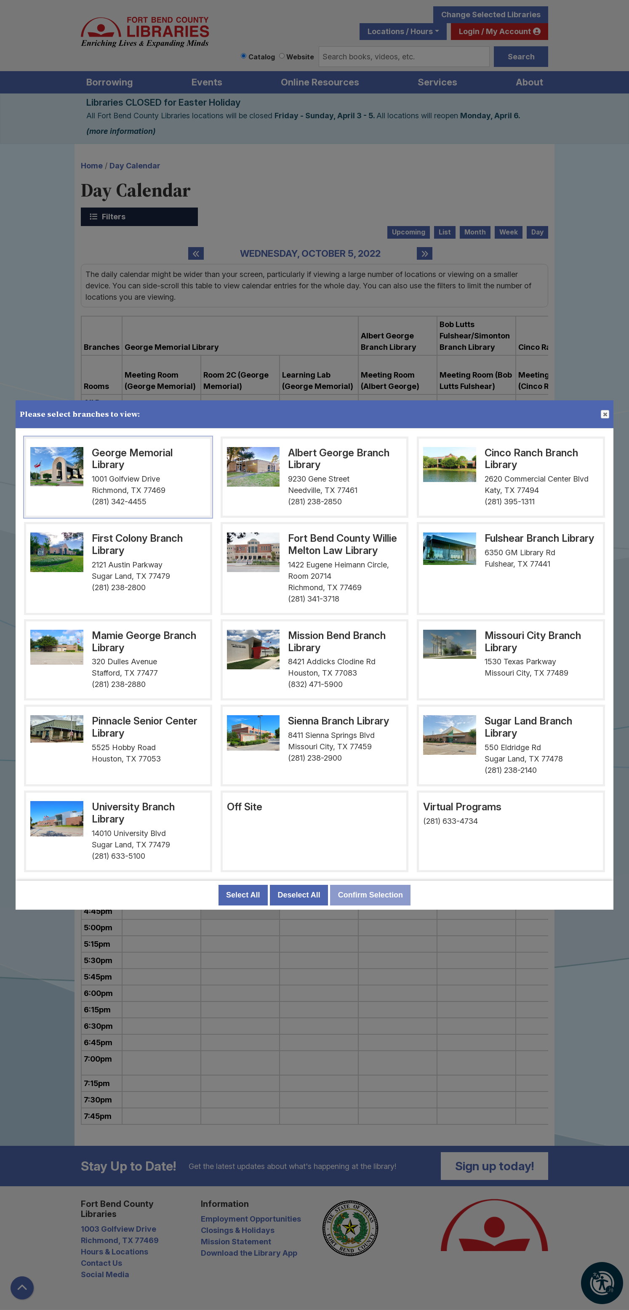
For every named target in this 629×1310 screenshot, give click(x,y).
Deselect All (298, 895)
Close (604, 414)
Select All (243, 895)
